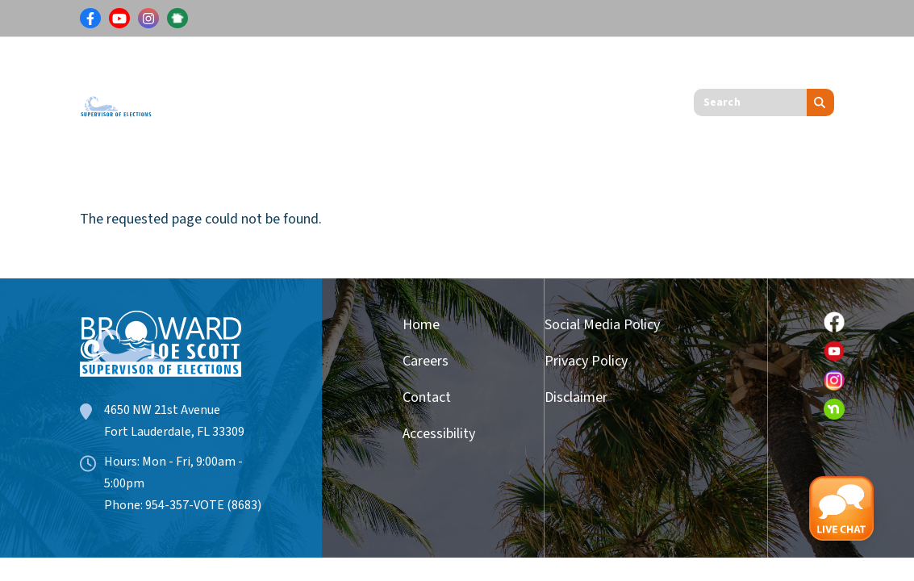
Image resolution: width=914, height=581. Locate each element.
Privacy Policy (586, 361)
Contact (427, 397)
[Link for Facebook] (90, 18)
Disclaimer (576, 397)
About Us (207, 129)
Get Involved (578, 70)
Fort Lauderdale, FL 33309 (174, 432)
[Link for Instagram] (148, 18)
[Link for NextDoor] (177, 18)
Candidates (466, 70)
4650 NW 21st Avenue (162, 410)
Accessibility (433, 434)
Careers (426, 361)
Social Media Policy (602, 325)
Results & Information (324, 70)
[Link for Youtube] (119, 18)
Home (421, 325)
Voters (199, 70)
